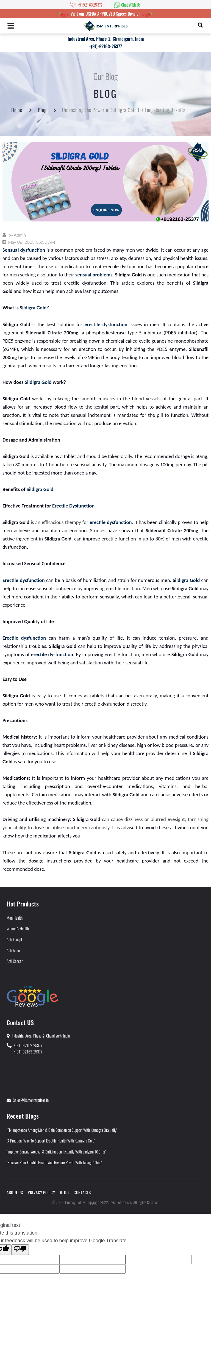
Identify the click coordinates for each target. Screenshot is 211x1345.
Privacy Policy (41, 1192)
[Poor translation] (20, 1249)
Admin (20, 234)
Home (16, 109)
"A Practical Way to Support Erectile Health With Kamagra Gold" (51, 1141)
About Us (15, 1192)
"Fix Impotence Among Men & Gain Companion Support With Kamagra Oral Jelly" (62, 1130)
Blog (42, 109)
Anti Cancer (15, 961)
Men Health (15, 918)
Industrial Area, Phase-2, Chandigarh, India (106, 38)
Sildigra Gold (33, 307)
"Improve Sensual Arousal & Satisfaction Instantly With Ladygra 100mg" (56, 1152)
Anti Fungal (14, 939)
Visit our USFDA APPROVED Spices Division (105, 13)
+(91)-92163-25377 (105, 46)
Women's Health (18, 928)
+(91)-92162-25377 (28, 1045)
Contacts (82, 1192)
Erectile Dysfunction (73, 506)
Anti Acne (13, 950)
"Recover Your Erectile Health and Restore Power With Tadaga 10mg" (54, 1162)
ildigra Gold (187, 580)
